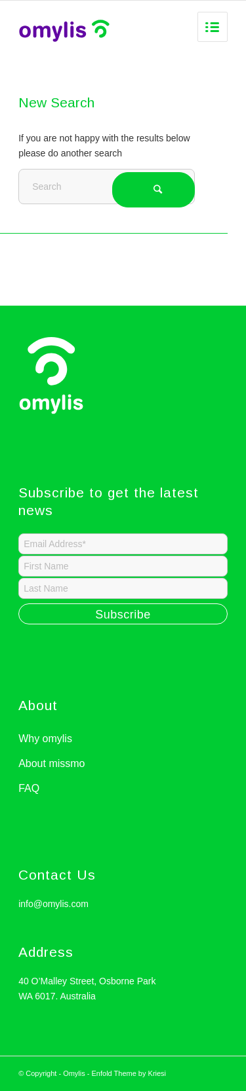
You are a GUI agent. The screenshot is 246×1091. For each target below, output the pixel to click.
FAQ (28, 788)
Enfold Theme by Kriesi (129, 1073)
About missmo (51, 763)
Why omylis (45, 738)
